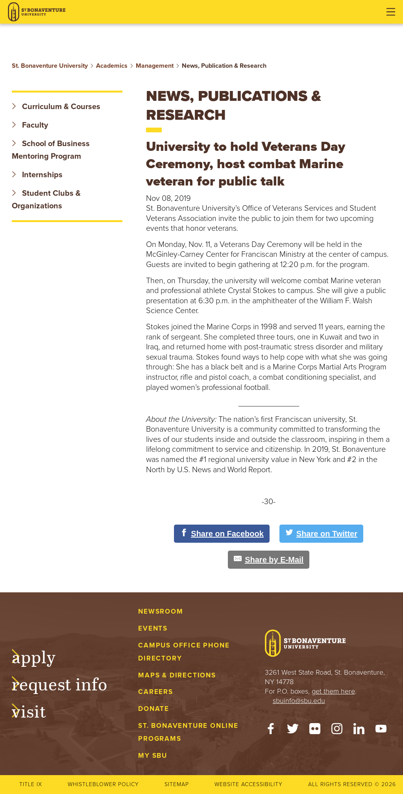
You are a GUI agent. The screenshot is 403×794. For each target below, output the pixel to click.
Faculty (30, 125)
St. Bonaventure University (50, 66)
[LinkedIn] (359, 730)
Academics (112, 66)
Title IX (30, 784)
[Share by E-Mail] (268, 560)
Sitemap (177, 784)
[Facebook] (271, 730)
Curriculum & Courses (56, 106)
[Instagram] (337, 730)
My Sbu (152, 755)
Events (153, 628)
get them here (333, 691)
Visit (37, 710)
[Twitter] (293, 730)
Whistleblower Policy (103, 784)
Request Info (67, 683)
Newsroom (160, 611)
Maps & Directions (177, 675)
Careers (155, 692)
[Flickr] (315, 730)
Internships (37, 175)
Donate (153, 709)
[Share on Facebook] (222, 534)
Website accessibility (248, 784)
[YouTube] (381, 730)
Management (155, 66)
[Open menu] (390, 11)
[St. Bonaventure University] (36, 12)
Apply (42, 655)
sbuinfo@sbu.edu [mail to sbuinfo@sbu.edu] (299, 700)
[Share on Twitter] (321, 534)
